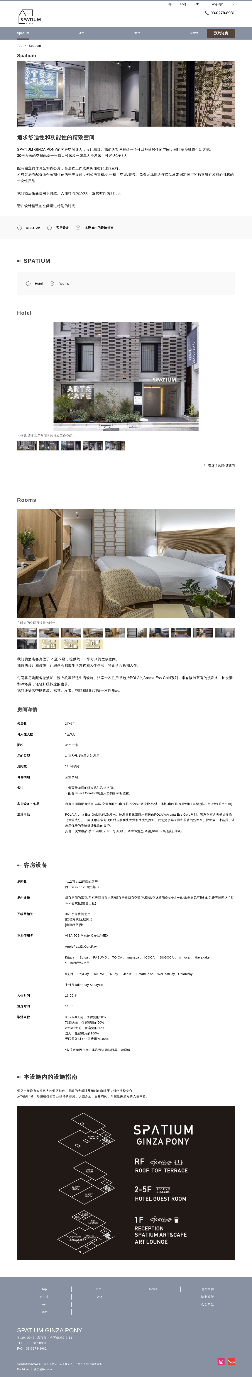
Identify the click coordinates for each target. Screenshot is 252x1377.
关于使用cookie (43, 1369)
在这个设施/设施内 (219, 465)
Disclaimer (23, 1369)
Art (44, 1304)
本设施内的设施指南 (94, 227)
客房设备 (58, 227)
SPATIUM (29, 227)
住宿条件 (207, 1289)
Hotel (34, 283)
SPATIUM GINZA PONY (49, 1330)
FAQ (98, 1296)
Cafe (44, 1312)
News (153, 1289)
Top (44, 1289)
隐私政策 (207, 1296)
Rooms (59, 283)
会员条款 (207, 1304)
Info (98, 1289)
